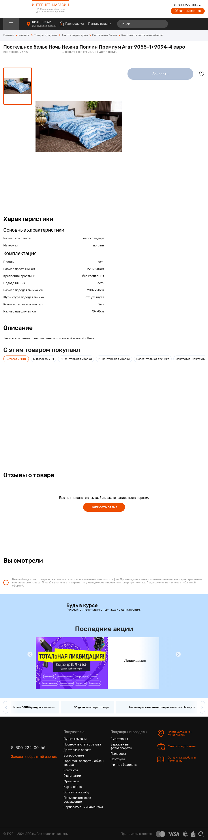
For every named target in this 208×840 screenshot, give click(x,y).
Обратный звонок (188, 11)
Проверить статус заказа (82, 744)
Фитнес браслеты (124, 765)
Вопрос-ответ (74, 755)
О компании (72, 776)
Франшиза (71, 781)
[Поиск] (142, 24)
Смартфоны (119, 739)
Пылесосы (118, 754)
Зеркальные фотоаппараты (121, 746)
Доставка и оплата (77, 750)
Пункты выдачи (99, 24)
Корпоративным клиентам (83, 807)
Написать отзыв (104, 507)
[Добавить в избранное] (202, 74)
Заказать (160, 74)
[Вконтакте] (14, 777)
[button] (30, 654)
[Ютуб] (30, 777)
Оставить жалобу (76, 792)
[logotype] (14, 9)
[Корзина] (201, 24)
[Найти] (163, 24)
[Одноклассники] (22, 777)
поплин (98, 245)
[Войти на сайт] (192, 23)
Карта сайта (73, 787)
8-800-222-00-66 (187, 5)
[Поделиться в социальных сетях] (200, 52)
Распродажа (74, 24)
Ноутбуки (118, 759)
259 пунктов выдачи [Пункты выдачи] (44, 26)
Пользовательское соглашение (77, 800)
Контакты (71, 770)
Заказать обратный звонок (34, 757)
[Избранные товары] (184, 24)
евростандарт (93, 238)
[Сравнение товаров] (176, 24)
